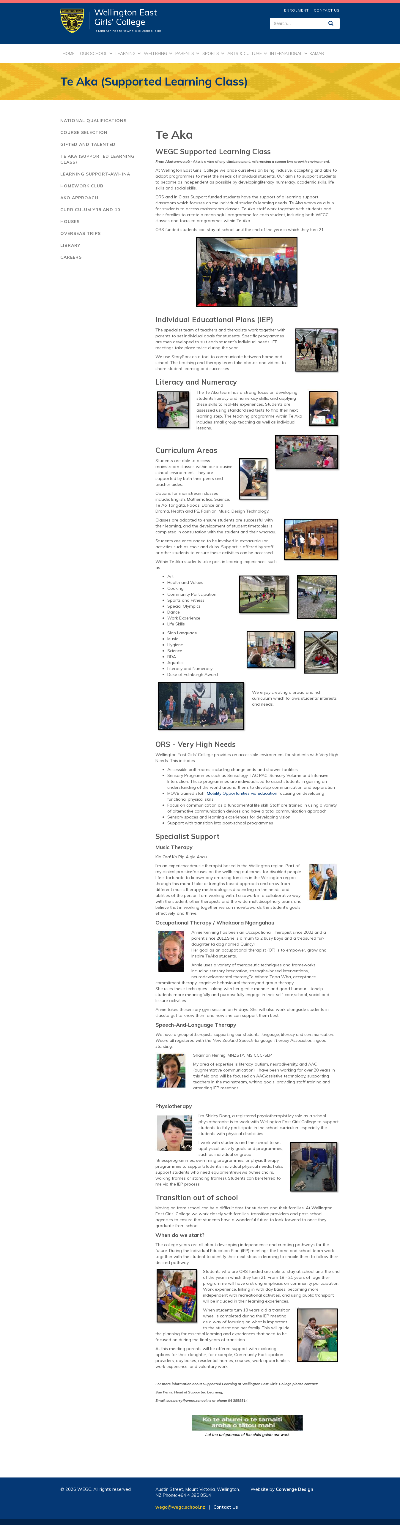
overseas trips (80, 233)
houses (70, 221)
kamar (317, 53)
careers (71, 257)
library (70, 245)
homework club (81, 186)
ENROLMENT (296, 10)
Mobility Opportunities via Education (242, 793)
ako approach (79, 197)
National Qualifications (93, 120)
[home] (75, 20)
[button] (95, 53)
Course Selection (84, 132)
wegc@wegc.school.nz (180, 1507)
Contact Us (327, 10)
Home (69, 53)
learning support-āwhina (95, 174)
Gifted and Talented (88, 144)
